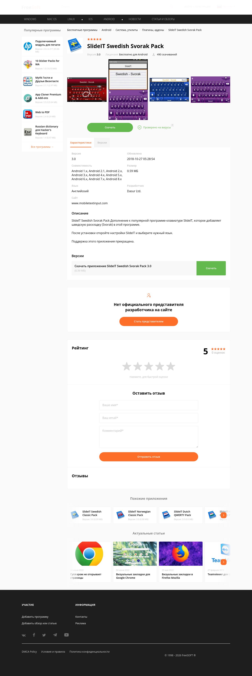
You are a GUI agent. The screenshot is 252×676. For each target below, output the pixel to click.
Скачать (110, 127)
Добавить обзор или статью (39, 623)
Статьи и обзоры (163, 19)
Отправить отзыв (148, 456)
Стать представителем (149, 321)
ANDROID (109, 19)
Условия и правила (53, 651)
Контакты (81, 616)
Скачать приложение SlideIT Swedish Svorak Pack (113, 266)
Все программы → (42, 146)
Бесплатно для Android (133, 54)
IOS (91, 19)
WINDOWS (30, 19)
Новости (135, 19)
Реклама (80, 623)
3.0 (93, 54)
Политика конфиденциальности (89, 651)
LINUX (71, 19)
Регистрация (202, 6)
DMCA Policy (29, 651)
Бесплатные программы (82, 30)
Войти (188, 6)
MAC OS (52, 19)
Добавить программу (35, 616)
